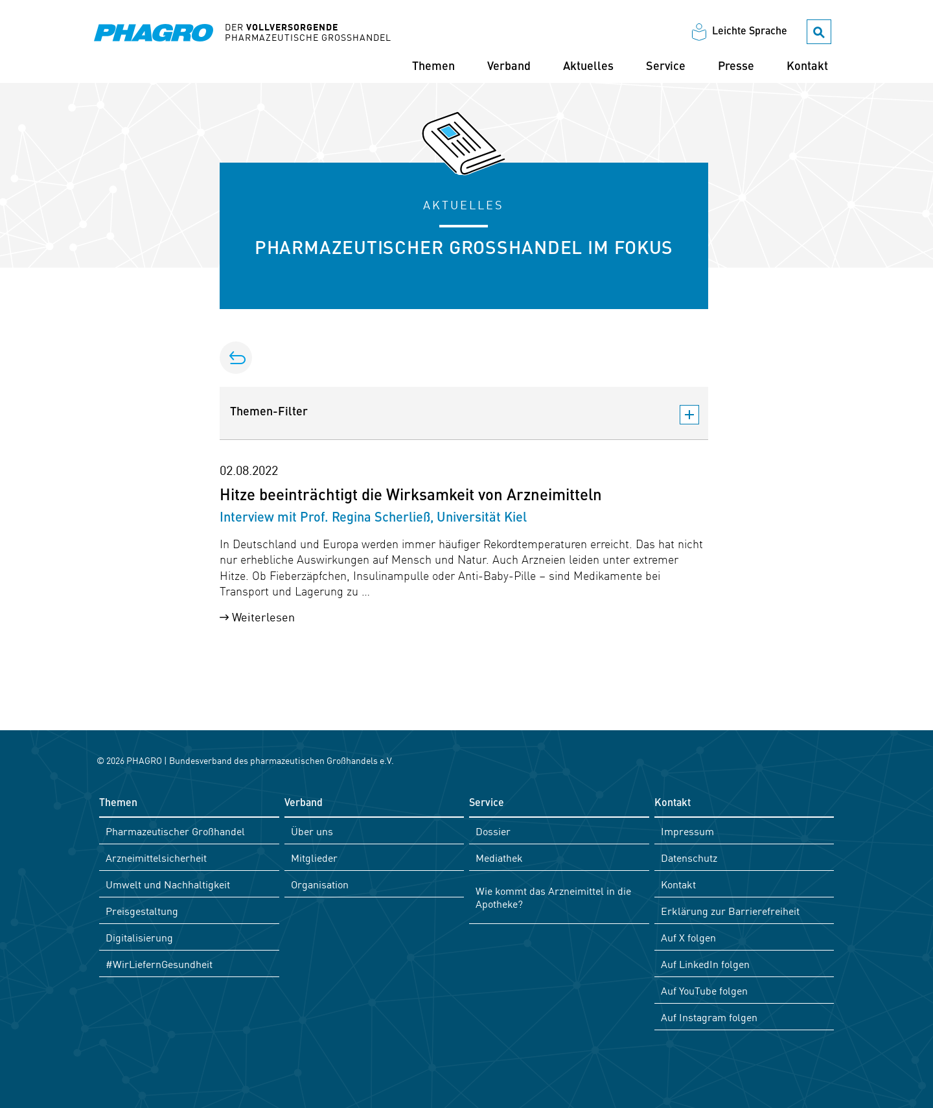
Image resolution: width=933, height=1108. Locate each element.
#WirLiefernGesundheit (159, 963)
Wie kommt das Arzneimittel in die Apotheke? (553, 897)
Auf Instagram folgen (709, 1016)
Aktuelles (588, 67)
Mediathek (499, 857)
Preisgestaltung (142, 910)
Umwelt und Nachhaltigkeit (168, 884)
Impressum (687, 830)
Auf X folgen (688, 937)
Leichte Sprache (749, 32)
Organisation (320, 884)
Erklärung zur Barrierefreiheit (730, 910)
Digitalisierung (139, 937)
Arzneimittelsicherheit (156, 857)
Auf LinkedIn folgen (705, 963)
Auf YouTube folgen (704, 990)
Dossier (493, 830)
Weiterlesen (263, 616)
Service (665, 67)
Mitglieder (314, 857)
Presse (736, 67)
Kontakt (807, 67)
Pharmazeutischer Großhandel (175, 830)
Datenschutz (689, 857)
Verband (509, 67)
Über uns (312, 830)
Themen (433, 67)
